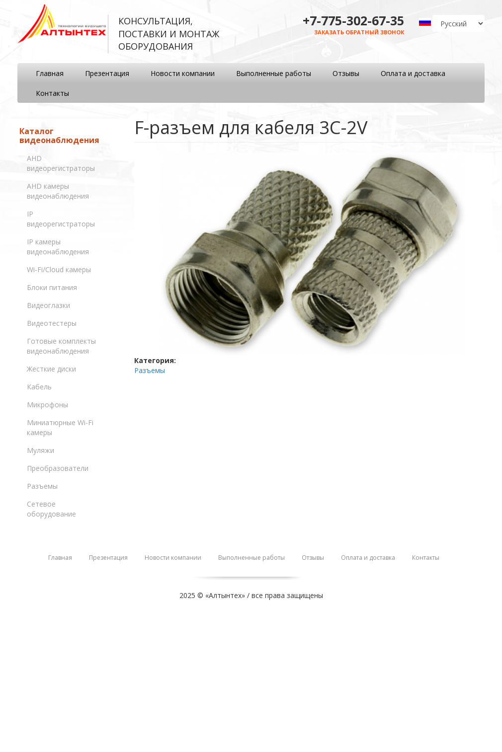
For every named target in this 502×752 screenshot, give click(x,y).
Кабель (39, 386)
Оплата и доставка (413, 73)
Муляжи (40, 450)
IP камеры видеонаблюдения (58, 246)
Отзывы (346, 73)
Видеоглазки (48, 305)
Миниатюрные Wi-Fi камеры (60, 427)
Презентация (107, 73)
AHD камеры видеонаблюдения (58, 191)
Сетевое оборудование (51, 509)
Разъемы (42, 486)
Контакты (52, 93)
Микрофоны (47, 404)
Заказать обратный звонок (359, 32)
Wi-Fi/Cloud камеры (59, 269)
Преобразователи (57, 468)
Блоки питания (52, 287)
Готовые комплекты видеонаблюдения (61, 346)
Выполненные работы (273, 73)
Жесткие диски (51, 369)
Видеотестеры (52, 323)
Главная (50, 73)
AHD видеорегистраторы (61, 163)
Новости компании (183, 73)
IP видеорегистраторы (61, 218)
